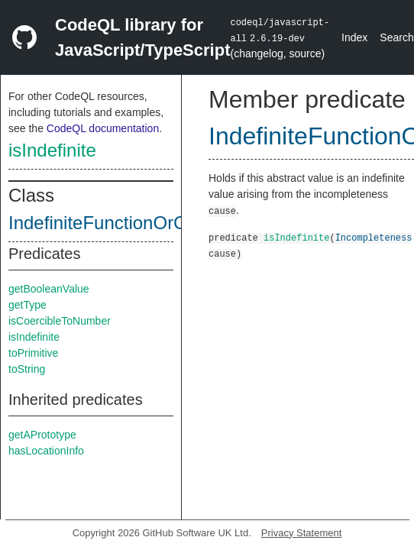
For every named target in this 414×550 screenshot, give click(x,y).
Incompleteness (373, 237)
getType (27, 305)
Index (354, 37)
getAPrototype (42, 435)
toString (26, 369)
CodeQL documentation (103, 128)
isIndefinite (52, 150)
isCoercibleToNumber (59, 321)
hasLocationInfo (46, 451)
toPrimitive (33, 353)
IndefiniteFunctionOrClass (113, 222)
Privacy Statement (301, 533)
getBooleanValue (48, 289)
